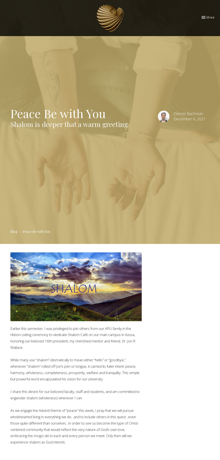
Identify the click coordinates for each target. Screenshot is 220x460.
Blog (14, 231)
